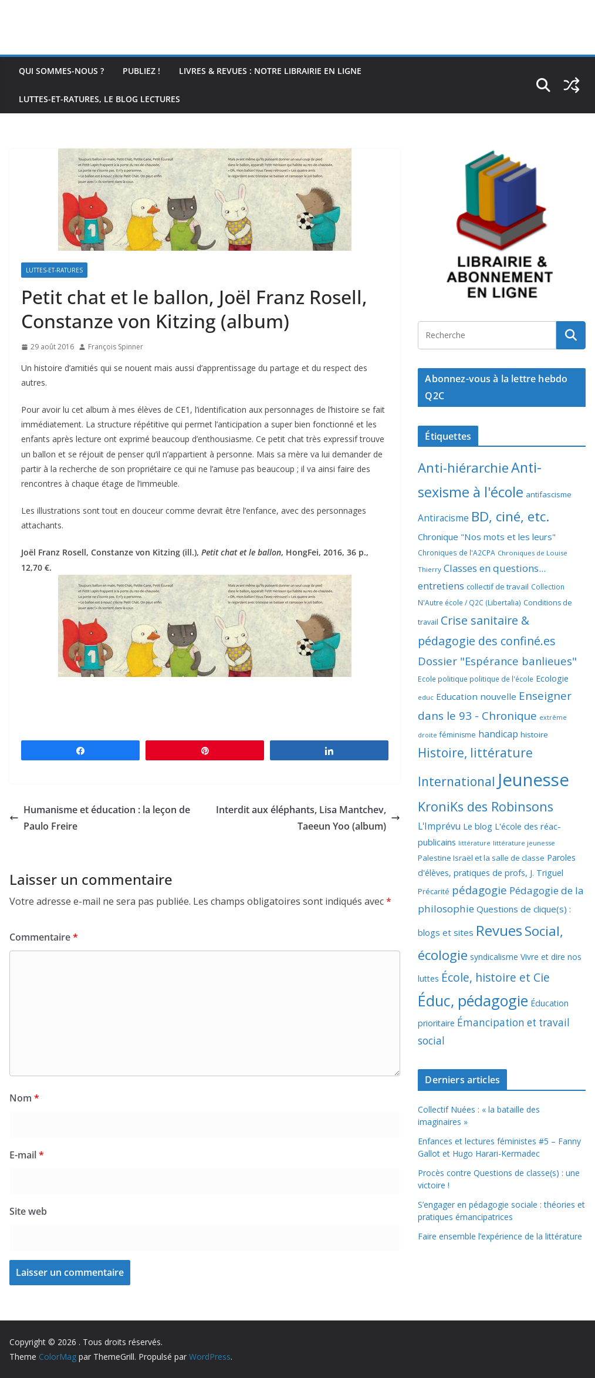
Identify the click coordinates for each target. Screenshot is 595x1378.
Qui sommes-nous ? (61, 70)
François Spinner (115, 347)
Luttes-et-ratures (54, 270)
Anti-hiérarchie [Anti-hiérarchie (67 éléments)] (463, 467)
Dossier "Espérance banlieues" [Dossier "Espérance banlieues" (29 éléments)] (497, 660)
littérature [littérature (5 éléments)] (474, 843)
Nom (24, 1097)
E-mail (26, 1154)
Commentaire (43, 937)
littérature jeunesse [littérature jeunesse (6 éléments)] (524, 842)
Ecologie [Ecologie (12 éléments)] (552, 678)
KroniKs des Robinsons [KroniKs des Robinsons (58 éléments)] (485, 806)
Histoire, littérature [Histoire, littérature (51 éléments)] (475, 752)
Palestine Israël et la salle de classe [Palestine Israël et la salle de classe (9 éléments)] (481, 858)
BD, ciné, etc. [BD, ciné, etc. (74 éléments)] (510, 516)
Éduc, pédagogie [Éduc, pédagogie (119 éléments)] (473, 1000)
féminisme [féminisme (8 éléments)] (458, 735)
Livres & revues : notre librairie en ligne (270, 70)
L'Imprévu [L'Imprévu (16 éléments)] (439, 826)
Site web (28, 1211)
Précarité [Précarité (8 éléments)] (433, 892)
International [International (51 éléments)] (456, 781)
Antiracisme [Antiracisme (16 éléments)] (443, 517)
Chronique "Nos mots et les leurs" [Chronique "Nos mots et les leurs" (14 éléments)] (487, 537)
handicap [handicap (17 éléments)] (498, 733)
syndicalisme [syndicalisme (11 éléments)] (494, 956)
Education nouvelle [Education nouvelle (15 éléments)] (476, 696)
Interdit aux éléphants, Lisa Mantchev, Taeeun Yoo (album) (308, 818)
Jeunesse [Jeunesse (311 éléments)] (533, 779)
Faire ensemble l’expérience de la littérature (500, 1236)
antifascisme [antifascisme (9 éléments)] (549, 494)
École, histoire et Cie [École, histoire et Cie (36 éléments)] (495, 977)
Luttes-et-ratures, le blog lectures (99, 99)
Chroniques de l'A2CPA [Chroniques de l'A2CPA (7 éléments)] (456, 553)
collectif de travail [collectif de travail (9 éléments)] (497, 586)
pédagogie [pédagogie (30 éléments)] (479, 889)
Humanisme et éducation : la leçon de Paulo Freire (99, 818)
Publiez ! (141, 70)
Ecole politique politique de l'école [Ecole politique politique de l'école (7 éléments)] (475, 679)
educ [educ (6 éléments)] (426, 697)
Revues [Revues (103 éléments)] (499, 930)
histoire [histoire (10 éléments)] (534, 734)
